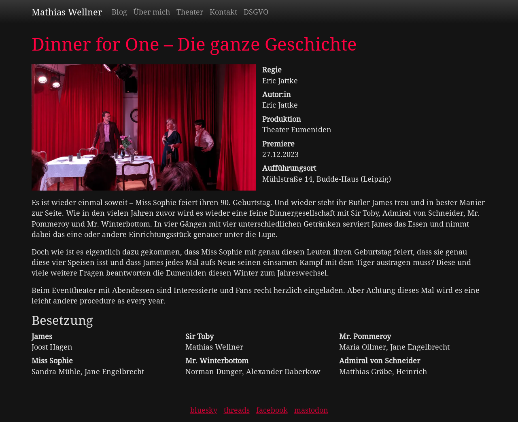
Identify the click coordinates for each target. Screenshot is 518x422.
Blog (119, 12)
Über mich (152, 12)
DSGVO (256, 12)
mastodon (311, 410)
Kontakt (223, 12)
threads (237, 410)
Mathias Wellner (67, 12)
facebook (272, 410)
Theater (189, 12)
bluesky (203, 410)
